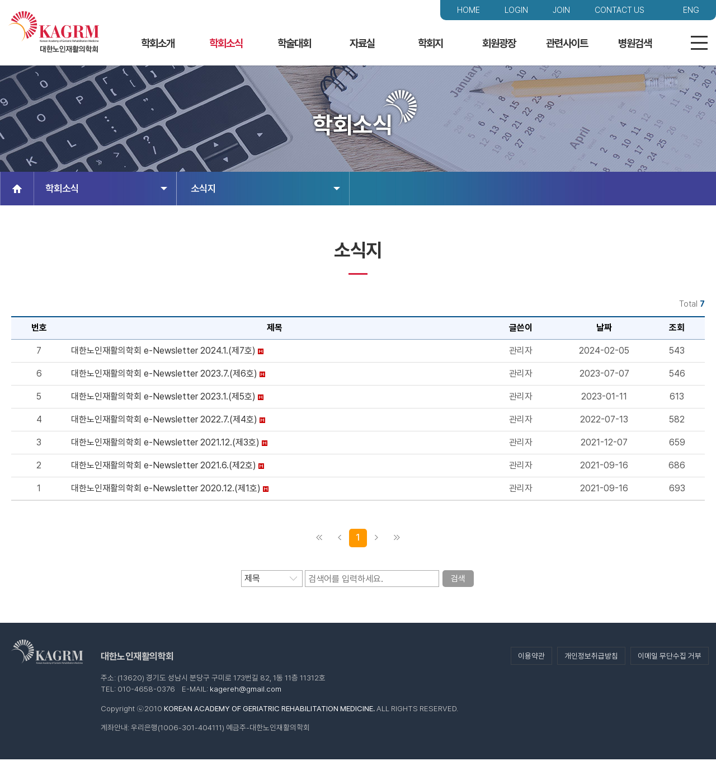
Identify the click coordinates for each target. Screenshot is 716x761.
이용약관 (531, 657)
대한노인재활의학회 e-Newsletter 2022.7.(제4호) (164, 421)
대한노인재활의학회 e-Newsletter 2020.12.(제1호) (166, 490)
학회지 (430, 43)
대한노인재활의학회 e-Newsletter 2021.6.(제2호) (163, 467)
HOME (468, 10)
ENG (691, 10)
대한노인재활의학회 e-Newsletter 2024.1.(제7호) (163, 352)
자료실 (362, 43)
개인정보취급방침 (591, 657)
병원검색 (635, 43)
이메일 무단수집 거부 (669, 657)
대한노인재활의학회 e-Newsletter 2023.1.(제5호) (163, 398)
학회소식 (226, 43)
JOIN (561, 10)
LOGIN (516, 10)
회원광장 (499, 43)
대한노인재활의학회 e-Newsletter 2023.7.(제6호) (164, 375)
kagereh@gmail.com (245, 690)
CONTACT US (619, 10)
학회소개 (158, 43)
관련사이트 (567, 43)
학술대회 (294, 43)
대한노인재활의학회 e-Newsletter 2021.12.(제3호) (165, 444)
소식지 (265, 190)
